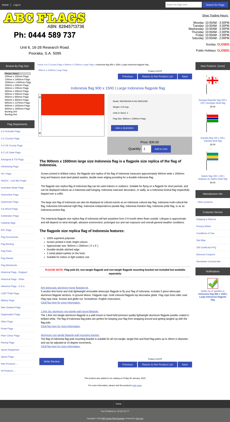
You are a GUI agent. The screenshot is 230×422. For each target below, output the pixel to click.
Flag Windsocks (9, 265)
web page (136, 385)
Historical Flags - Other (12, 279)
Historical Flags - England (14, 272)
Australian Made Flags (12, 187)
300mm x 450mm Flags (17, 91)
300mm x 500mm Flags (17, 94)
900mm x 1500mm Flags (17, 105)
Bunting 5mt (17, 114)
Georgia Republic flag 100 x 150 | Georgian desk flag (212, 89)
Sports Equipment (10, 349)
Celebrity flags (8, 223)
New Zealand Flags (11, 307)
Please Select (17, 73)
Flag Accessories (9, 237)
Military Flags (7, 300)
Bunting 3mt (17, 111)
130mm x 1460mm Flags (17, 79)
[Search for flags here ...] (183, 5)
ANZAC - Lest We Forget (13, 180)
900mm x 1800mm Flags (17, 108)
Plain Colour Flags (10, 335)
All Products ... (8, 370)
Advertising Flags (10, 166)
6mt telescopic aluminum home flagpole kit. (65, 287)
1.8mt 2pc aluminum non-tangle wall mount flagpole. (70, 311)
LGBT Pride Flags (10, 293)
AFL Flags (6, 173)
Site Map (200, 240)
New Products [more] (213, 66)
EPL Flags (6, 230)
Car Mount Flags (9, 208)
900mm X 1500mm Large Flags (79, 64)
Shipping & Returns (206, 219)
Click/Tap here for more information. (60, 302)
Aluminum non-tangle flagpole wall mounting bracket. (70, 335)
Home (5, 4)
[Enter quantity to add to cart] (146, 149)
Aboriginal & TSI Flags (12, 159)
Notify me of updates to (212, 289)
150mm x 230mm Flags (17, 85)
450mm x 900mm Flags (17, 96)
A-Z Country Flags (53, 64)
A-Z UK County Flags (11, 145)
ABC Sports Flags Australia (113, 418)
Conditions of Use (205, 233)
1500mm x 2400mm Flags (17, 82)
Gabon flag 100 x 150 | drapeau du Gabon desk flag (212, 165)
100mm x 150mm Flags (17, 76)
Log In (16, 4)
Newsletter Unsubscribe (208, 261)
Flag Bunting (7, 244)
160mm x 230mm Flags (17, 88)
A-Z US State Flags (11, 152)
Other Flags (7, 321)
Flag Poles (6, 251)
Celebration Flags (10, 216)
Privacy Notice (203, 226)
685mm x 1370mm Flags (17, 102)
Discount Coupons (205, 254)
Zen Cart (139, 418)
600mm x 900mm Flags (17, 100)
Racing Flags (7, 342)
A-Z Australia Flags (10, 131)
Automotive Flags (10, 194)
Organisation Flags (10, 314)
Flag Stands (7, 258)
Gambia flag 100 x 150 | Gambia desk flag (212, 127)
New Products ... (9, 363)
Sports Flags (7, 356)
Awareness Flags (10, 201)
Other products (205, 202)
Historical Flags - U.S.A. (13, 286)
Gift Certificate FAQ (206, 247)
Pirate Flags (7, 328)
